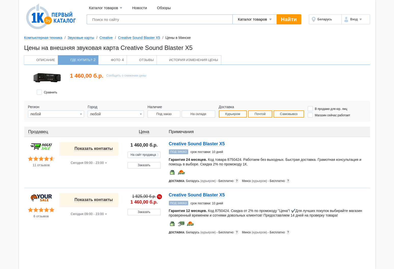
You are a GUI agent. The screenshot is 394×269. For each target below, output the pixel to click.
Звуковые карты (80, 38)
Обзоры (164, 8)
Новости (139, 8)
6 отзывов (41, 216)
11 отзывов (41, 165)
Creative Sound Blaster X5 (139, 38)
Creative (106, 38)
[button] (356, 19)
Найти (289, 19)
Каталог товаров (105, 8)
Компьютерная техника (43, 38)
